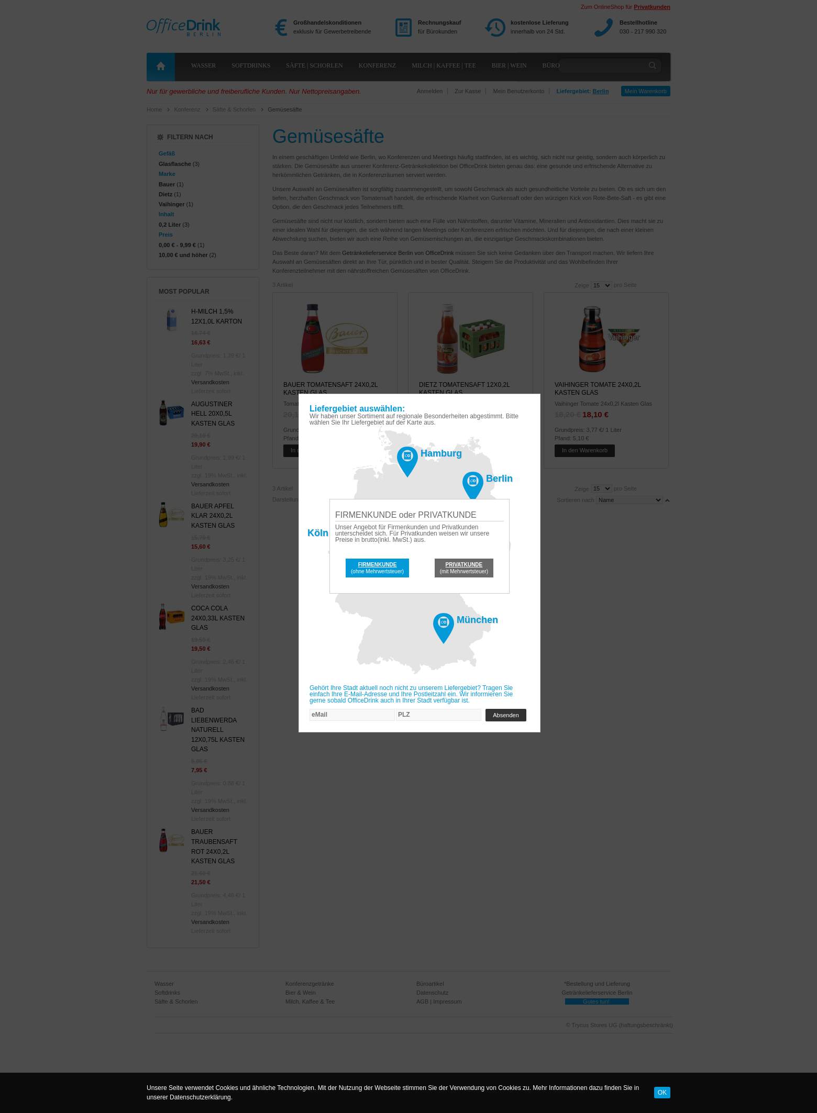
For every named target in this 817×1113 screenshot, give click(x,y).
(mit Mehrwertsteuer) (464, 568)
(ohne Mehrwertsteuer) (377, 568)
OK (662, 1092)
